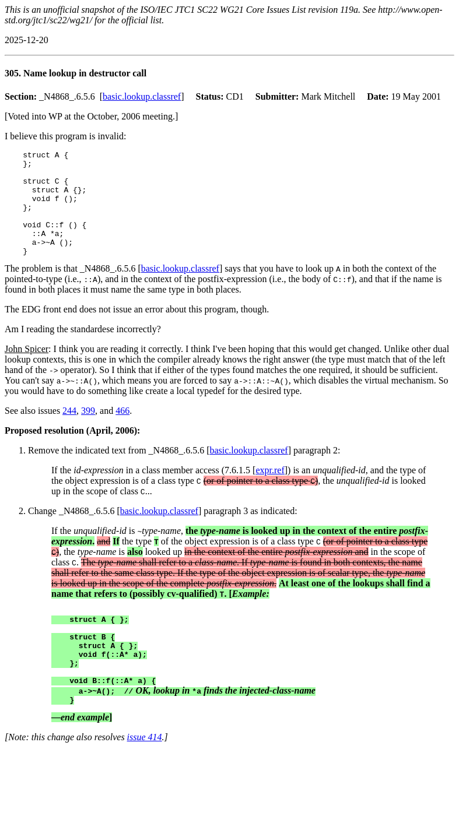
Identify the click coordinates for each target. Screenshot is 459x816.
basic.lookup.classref (142, 96)
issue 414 (144, 775)
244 (69, 432)
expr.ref (269, 491)
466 (122, 432)
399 (88, 432)
